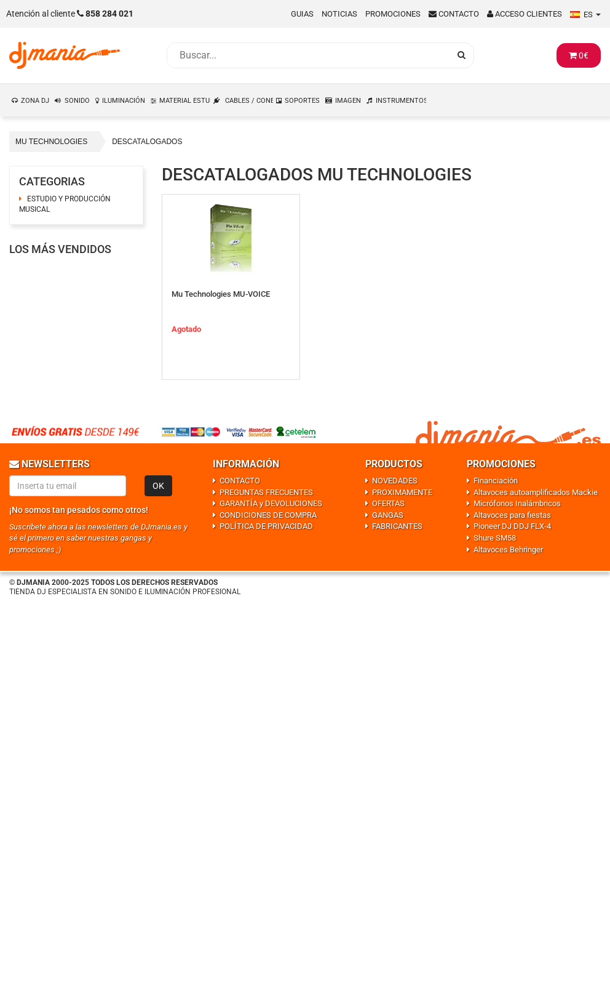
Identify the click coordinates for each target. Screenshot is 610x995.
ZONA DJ (35, 101)
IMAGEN (348, 101)
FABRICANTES (397, 526)
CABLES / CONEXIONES (249, 101)
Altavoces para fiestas (512, 515)
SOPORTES (302, 101)
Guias (302, 13)
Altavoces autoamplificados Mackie (535, 492)
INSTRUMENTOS (401, 101)
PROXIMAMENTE (402, 492)
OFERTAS (388, 503)
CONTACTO (240, 480)
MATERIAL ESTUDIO (185, 101)
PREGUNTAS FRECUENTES (266, 492)
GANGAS (387, 515)
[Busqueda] (308, 55)
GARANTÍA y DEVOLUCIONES (271, 503)
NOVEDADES (395, 480)
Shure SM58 (494, 537)
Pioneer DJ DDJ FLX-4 (512, 526)
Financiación (495, 480)
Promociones (393, 13)
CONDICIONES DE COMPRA (268, 515)
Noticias (339, 13)
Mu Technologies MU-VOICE (221, 294)
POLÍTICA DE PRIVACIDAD (266, 526)
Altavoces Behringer (508, 549)
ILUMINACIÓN (123, 101)
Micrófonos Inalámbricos (517, 503)
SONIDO (77, 101)
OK (158, 486)
